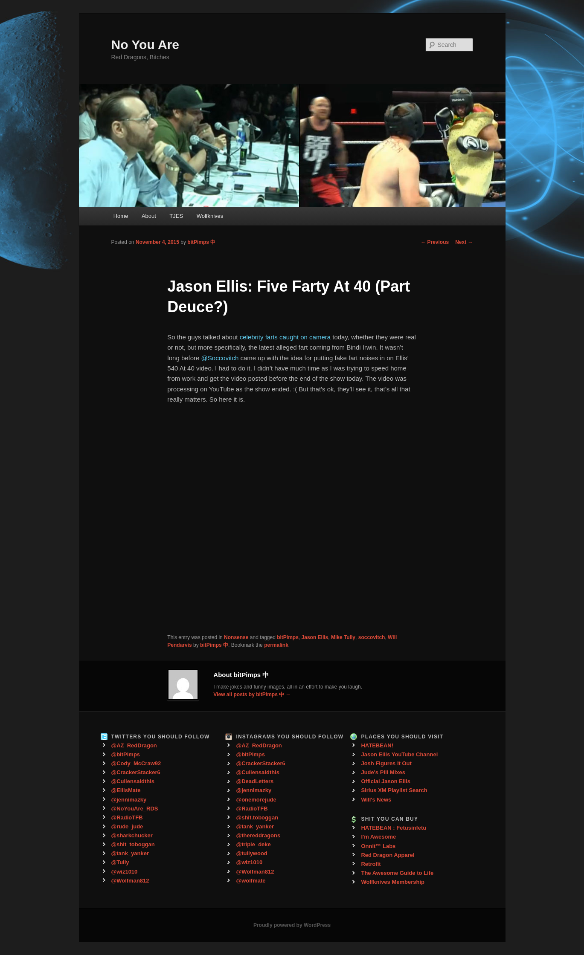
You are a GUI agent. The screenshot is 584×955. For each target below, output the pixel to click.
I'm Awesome (378, 836)
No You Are (145, 45)
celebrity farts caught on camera (285, 337)
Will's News (376, 799)
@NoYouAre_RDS (134, 808)
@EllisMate (126, 790)
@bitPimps (125, 754)
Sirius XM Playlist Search (394, 790)
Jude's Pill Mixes (383, 772)
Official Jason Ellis (385, 781)
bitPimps (288, 637)
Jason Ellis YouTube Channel (399, 754)
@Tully (120, 862)
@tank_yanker (130, 853)
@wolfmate (250, 880)
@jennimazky (129, 799)
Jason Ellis (315, 637)
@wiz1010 (124, 871)
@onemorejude (256, 799)
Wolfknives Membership (392, 882)
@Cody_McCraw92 (136, 763)
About (149, 216)
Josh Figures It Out (386, 763)
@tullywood (251, 853)
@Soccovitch (220, 358)
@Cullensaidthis (133, 781)
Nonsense (236, 637)
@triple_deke (253, 844)
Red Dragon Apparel (387, 855)
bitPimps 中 (201, 242)
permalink (276, 645)
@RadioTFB (127, 817)
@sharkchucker (132, 835)
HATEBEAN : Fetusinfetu (393, 828)
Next (464, 242)
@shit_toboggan (133, 844)
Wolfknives (210, 216)
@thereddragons (258, 835)
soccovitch (371, 637)
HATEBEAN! (377, 745)
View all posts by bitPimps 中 (252, 694)
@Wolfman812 (130, 880)
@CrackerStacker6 (135, 772)
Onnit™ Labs (378, 846)
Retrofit (371, 864)
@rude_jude (127, 826)
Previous (435, 242)
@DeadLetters (254, 781)
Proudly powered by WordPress (292, 925)
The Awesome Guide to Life (397, 873)
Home (120, 216)
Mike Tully (343, 637)
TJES (176, 216)
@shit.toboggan (257, 817)
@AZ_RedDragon (134, 745)
